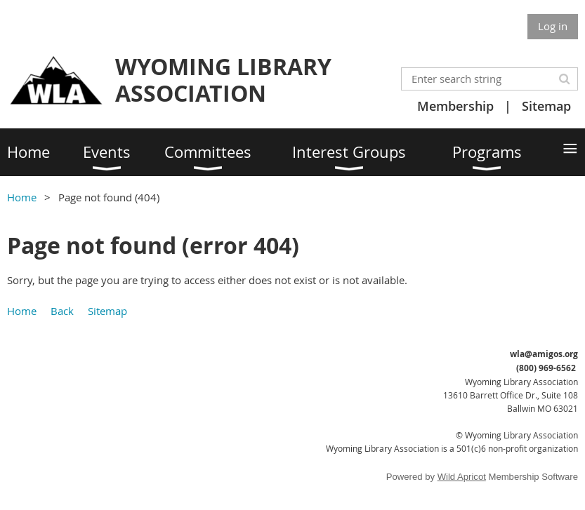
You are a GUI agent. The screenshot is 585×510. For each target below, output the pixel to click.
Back (62, 311)
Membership (455, 106)
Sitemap (546, 106)
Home (22, 197)
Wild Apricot (462, 476)
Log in (552, 26)
